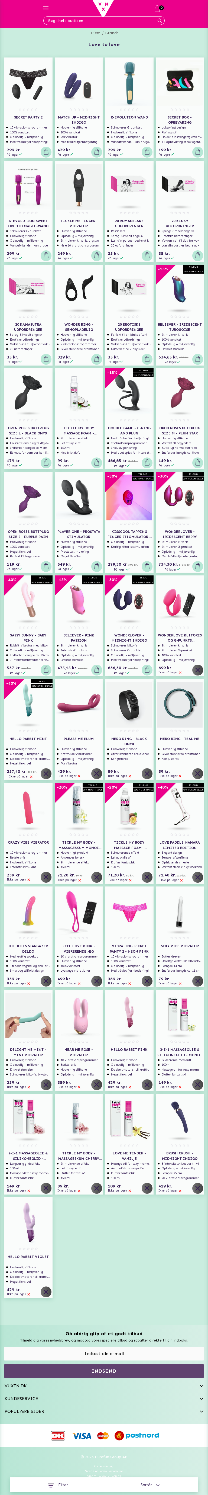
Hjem (96, 33)
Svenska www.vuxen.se (104, 1471)
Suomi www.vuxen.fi (104, 1476)
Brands (112, 33)
